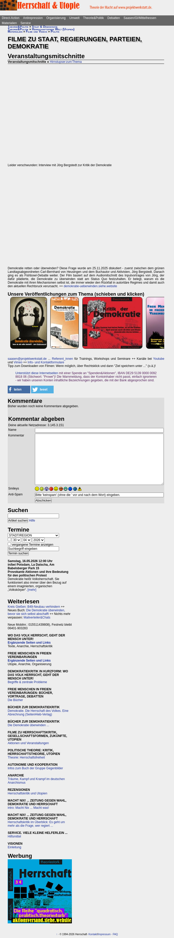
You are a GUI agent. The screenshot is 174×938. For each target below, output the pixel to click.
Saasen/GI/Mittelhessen (139, 18)
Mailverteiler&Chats (37, 617)
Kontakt (93, 934)
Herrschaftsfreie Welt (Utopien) (53, 29)
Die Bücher (15, 700)
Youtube (159, 359)
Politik (55, 31)
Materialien (9, 23)
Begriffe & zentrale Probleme (27, 682)
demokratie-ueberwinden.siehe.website (90, 286)
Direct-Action (11, 18)
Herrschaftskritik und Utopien (27, 793)
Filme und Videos (36, 31)
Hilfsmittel (14, 836)
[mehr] (31, 590)
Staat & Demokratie (44, 26)
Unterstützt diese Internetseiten (36, 373)
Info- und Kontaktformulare (46, 362)
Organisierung (55, 18)
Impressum (104, 934)
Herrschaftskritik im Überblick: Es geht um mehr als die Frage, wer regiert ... (36, 823)
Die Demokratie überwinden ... (28, 725)
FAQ (115, 934)
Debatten (114, 18)
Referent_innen (62, 359)
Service (26, 23)
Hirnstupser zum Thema (66, 62)
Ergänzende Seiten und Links (29, 642)
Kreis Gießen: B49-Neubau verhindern (34, 606)
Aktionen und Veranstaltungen (28, 743)
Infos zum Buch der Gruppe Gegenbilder (35, 768)
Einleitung (14, 847)
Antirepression (33, 18)
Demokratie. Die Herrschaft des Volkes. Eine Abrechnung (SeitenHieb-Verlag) (38, 712)
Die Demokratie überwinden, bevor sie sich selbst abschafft (36, 612)
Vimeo (18, 362)
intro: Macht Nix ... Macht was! (28, 808)
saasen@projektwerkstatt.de (27, 359)
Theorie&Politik (93, 18)
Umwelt (74, 18)
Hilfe (32, 520)
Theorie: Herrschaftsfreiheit (26, 757)
